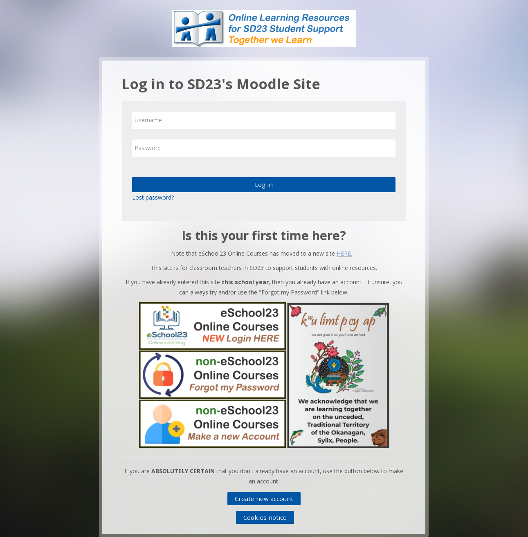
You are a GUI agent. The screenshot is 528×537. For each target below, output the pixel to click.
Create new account (264, 498)
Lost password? (153, 197)
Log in (264, 184)
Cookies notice (265, 517)
